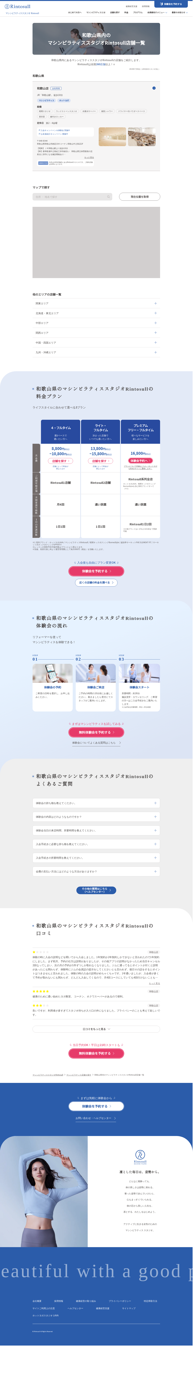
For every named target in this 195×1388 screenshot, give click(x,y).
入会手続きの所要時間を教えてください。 (60, 858)
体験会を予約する (173, 4)
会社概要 (37, 1300)
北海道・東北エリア (47, 313)
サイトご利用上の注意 (44, 1308)
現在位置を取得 (140, 197)
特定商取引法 (150, 1300)
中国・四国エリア (46, 342)
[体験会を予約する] (96, 571)
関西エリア (42, 333)
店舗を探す (60, 461)
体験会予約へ (140, 461)
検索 (108, 196)
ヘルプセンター (75, 1308)
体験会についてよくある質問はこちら (94, 742)
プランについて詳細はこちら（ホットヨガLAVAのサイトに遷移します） (140, 467)
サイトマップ (129, 1308)
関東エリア (42, 303)
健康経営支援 (131, 6)
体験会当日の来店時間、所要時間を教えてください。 (66, 830)
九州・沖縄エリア (46, 352)
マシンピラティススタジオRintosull (48, 1074)
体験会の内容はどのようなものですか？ (59, 816)
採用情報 (146, 6)
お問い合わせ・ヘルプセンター (93, 1118)
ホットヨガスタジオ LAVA (46, 1315)
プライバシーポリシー (120, 1300)
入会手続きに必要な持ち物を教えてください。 (62, 844)
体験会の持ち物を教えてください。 (56, 803)
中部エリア (42, 323)
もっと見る (89, 157)
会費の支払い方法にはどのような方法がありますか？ (66, 871)
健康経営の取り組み (86, 1300)
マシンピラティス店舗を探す (78, 1074)
